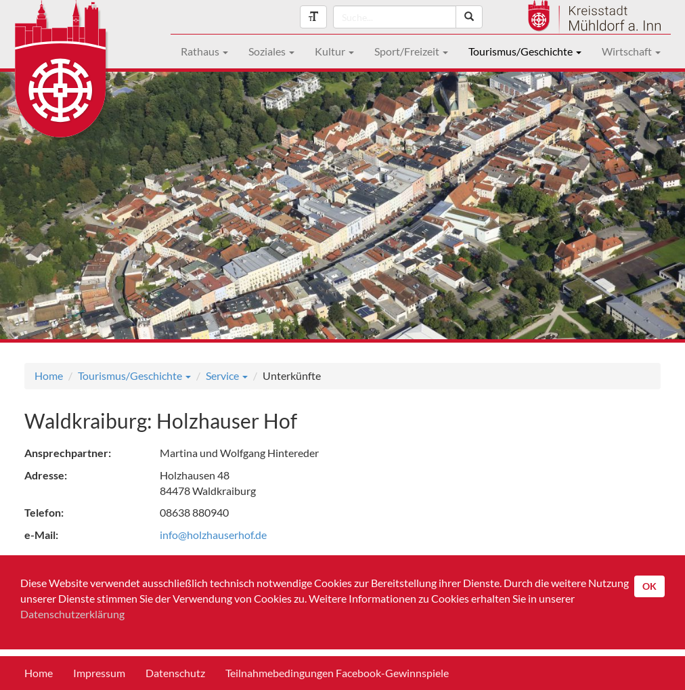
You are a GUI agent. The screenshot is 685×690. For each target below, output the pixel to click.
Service (227, 375)
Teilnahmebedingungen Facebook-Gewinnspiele (337, 672)
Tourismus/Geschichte (524, 51)
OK (649, 586)
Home (49, 375)
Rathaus (204, 51)
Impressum (99, 672)
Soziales (271, 51)
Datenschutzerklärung (72, 613)
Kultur (334, 51)
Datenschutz (175, 672)
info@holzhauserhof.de (213, 534)
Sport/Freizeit (411, 51)
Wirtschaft (631, 51)
